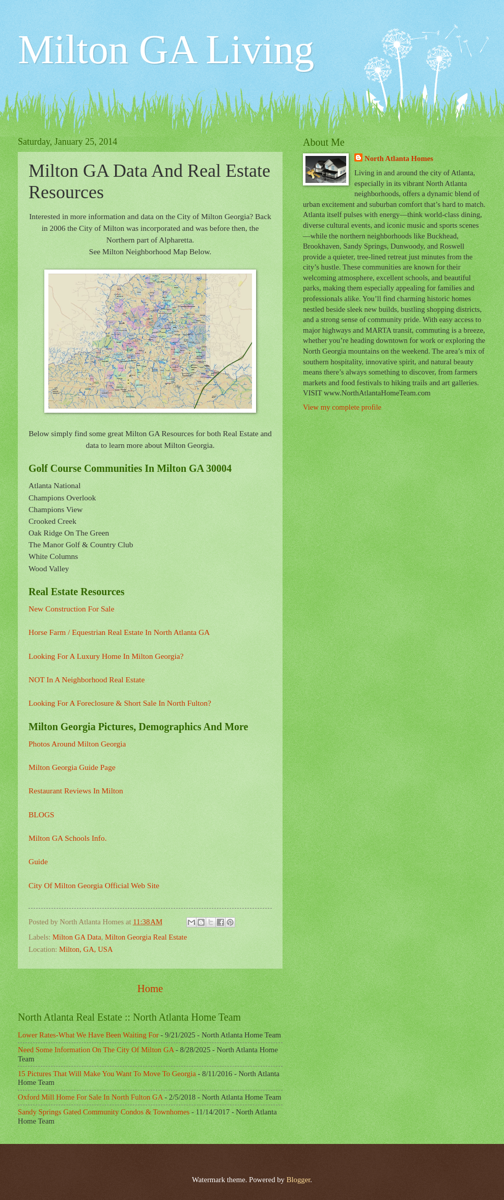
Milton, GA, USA (86, 949)
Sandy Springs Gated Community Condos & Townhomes (103, 1112)
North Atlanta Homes (399, 158)
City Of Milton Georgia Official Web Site (94, 885)
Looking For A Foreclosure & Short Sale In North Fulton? (120, 703)
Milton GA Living (166, 49)
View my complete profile (342, 407)
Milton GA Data (76, 937)
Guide (38, 861)
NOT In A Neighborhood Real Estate (87, 679)
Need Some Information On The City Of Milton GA (96, 1050)
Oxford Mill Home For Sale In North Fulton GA (90, 1097)
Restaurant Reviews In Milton (76, 790)
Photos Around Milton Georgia (77, 743)
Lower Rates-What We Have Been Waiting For (88, 1035)
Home (150, 988)
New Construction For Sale (72, 608)
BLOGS (41, 814)
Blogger (299, 1180)
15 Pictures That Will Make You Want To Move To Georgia (107, 1074)
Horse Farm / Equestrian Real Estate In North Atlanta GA (119, 632)
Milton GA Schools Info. (68, 838)
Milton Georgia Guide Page (72, 767)
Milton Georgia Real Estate (146, 937)
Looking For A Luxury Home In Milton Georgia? (106, 656)
